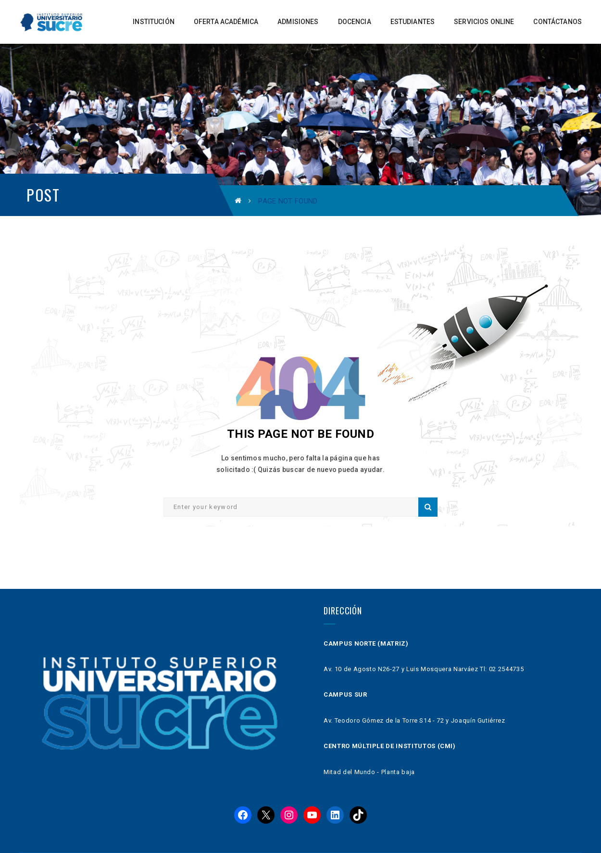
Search (428, 507)
